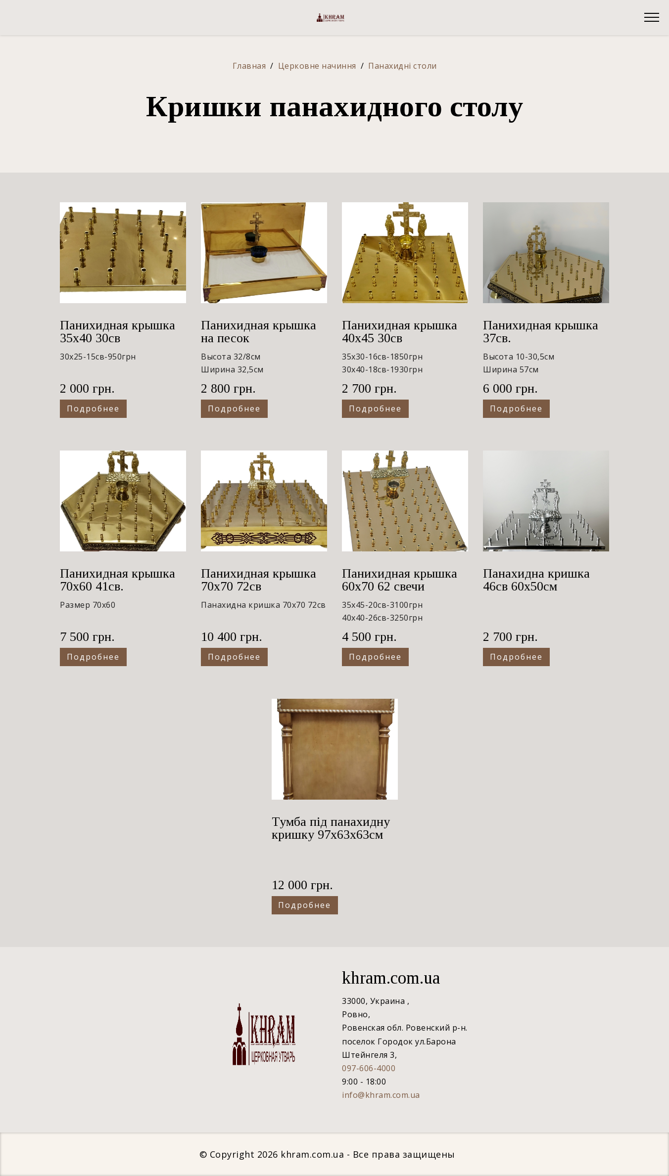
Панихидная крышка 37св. (540, 331)
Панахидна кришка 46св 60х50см (536, 579)
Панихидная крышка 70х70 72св (258, 579)
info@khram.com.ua (381, 1094)
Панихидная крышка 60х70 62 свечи (399, 579)
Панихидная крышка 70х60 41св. (117, 579)
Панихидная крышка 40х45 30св (399, 331)
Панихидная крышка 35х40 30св (117, 331)
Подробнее (93, 408)
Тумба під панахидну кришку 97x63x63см (331, 828)
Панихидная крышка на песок (258, 331)
